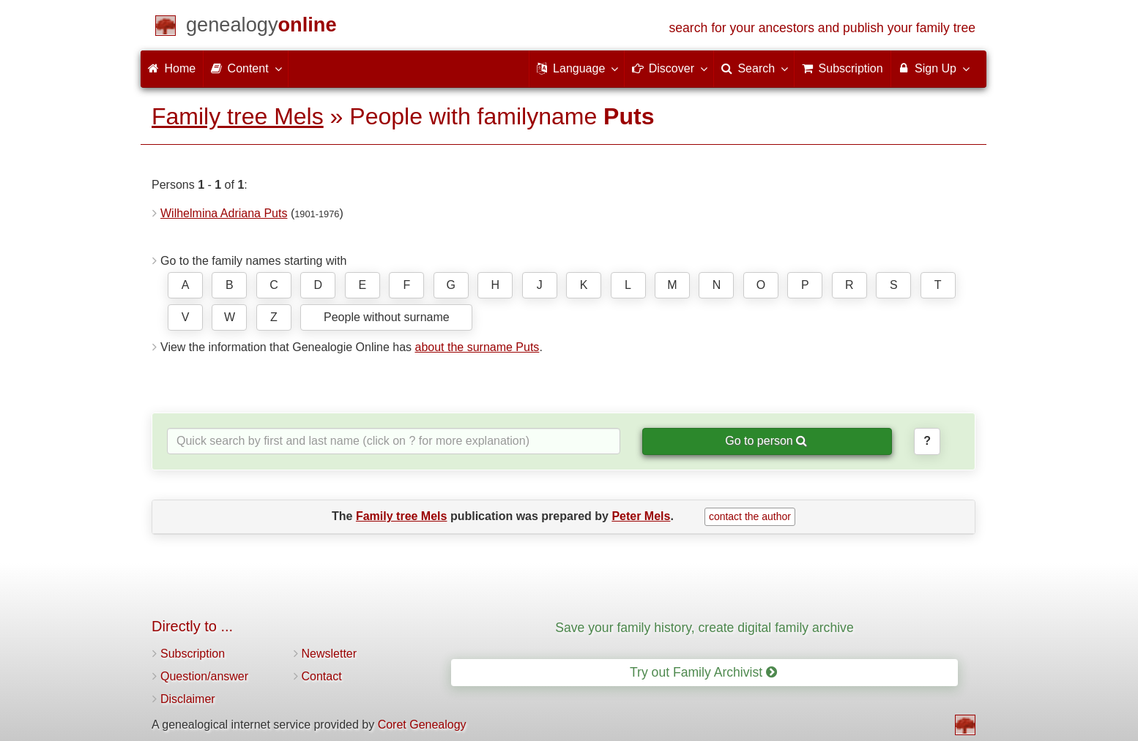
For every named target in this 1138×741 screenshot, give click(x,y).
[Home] (261, 27)
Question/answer (204, 676)
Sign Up (933, 68)
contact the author (750, 516)
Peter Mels (640, 516)
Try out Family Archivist (703, 672)
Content (245, 68)
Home (172, 68)
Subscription (192, 653)
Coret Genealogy (422, 724)
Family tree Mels (238, 116)
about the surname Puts (476, 347)
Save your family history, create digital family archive (704, 627)
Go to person (766, 441)
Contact (322, 676)
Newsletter (329, 653)
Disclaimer (187, 699)
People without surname (387, 317)
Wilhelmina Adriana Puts (223, 213)
